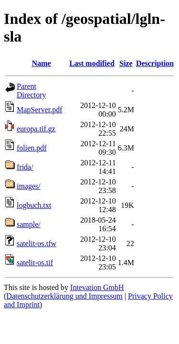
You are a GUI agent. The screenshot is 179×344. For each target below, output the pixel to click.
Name (41, 63)
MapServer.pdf (40, 110)
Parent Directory (31, 90)
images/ (29, 186)
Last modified (92, 63)
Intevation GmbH (97, 287)
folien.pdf (32, 148)
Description (155, 63)
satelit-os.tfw (36, 243)
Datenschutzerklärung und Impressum (64, 296)
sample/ (29, 224)
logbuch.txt (34, 205)
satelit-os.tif (35, 262)
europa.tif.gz (36, 129)
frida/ (25, 167)
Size (126, 63)
